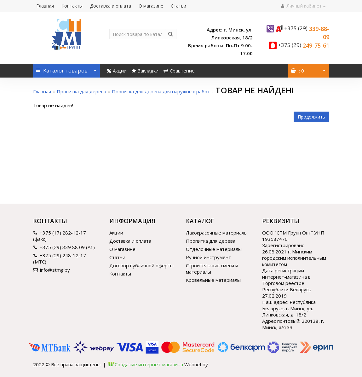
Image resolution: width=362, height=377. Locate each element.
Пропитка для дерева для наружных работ (161, 91)
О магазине (151, 6)
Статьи (178, 6)
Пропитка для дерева (81, 91)
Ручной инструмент (208, 257)
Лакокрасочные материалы (217, 232)
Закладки (145, 70)
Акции (117, 70)
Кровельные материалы (213, 280)
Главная (45, 6)
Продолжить (311, 117)
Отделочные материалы (214, 249)
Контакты (72, 6)
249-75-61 (303, 45)
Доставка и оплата (110, 6)
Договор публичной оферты (141, 265)
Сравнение (179, 70)
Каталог (66, 69)
